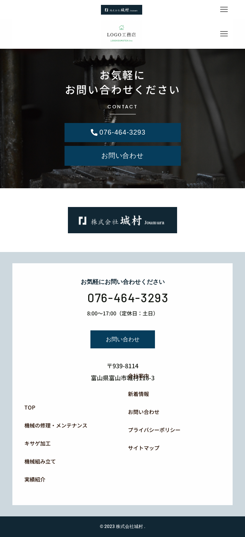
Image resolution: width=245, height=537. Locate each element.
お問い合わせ (122, 155)
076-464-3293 (122, 132)
